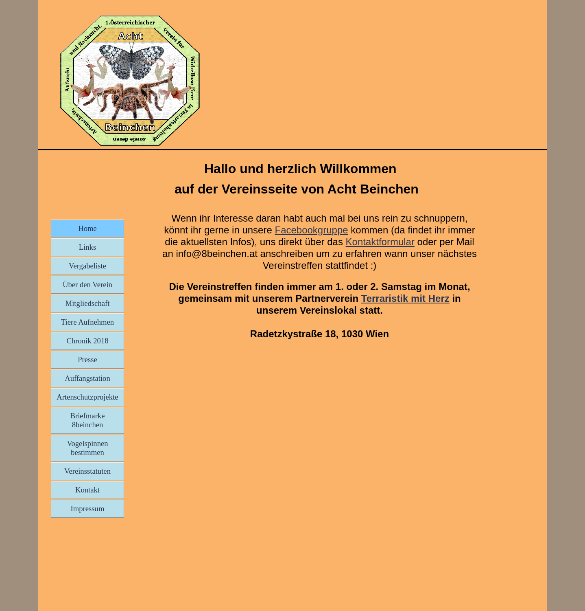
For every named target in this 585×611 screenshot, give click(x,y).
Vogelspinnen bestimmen (87, 448)
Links (87, 247)
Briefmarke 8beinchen (87, 420)
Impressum (88, 508)
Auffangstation (87, 378)
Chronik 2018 (87, 340)
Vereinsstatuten (87, 471)
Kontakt (87, 490)
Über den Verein (87, 284)
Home (87, 228)
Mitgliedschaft (87, 303)
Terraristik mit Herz (405, 298)
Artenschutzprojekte (87, 397)
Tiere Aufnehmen (87, 322)
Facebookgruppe (311, 229)
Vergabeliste (87, 266)
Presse (87, 359)
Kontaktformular (380, 241)
